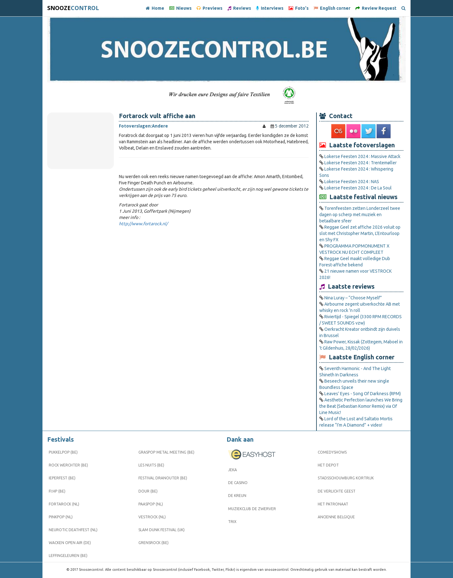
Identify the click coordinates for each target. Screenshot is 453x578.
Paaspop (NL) (150, 504)
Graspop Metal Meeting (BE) (166, 452)
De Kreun (237, 495)
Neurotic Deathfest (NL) (73, 530)
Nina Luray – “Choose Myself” (353, 297)
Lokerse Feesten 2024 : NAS (351, 181)
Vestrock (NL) (152, 517)
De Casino (238, 483)
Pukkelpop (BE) (63, 452)
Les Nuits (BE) (151, 465)
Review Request (375, 8)
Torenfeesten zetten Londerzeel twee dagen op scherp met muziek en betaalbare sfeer (359, 214)
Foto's (298, 8)
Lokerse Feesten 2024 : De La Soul (358, 187)
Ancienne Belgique (336, 517)
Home (155, 8)
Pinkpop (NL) (61, 517)
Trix (232, 522)
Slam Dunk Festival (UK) (161, 530)
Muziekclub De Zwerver (252, 509)
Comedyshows (332, 452)
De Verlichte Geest (336, 491)
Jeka (232, 470)
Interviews (269, 8)
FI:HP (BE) (57, 491)
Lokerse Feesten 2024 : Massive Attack (362, 156)
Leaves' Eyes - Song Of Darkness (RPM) (362, 393)
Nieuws (180, 8)
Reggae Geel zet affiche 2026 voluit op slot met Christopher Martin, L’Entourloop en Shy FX (359, 233)
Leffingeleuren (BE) (68, 555)
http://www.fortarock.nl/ (143, 223)
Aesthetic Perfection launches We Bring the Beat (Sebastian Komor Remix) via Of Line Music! (360, 406)
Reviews (239, 8)
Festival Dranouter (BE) (162, 478)
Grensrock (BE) (153, 543)
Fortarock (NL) (64, 504)
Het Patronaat (333, 504)
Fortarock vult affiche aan (157, 115)
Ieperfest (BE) (62, 478)
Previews (209, 8)
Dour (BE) (148, 491)
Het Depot (328, 465)
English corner (332, 8)
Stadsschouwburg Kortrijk (346, 478)
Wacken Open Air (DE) (70, 543)
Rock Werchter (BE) (68, 465)
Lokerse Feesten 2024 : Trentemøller (360, 162)
